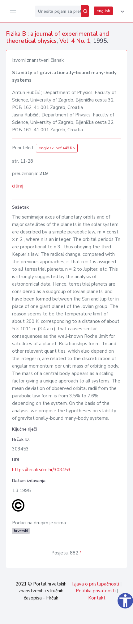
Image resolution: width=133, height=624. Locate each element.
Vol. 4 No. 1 (74, 41)
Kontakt (96, 598)
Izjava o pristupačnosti (95, 584)
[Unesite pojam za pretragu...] (58, 11)
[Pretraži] (85, 11)
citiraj (17, 186)
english (103, 10)
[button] (121, 11)
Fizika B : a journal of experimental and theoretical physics (57, 37)
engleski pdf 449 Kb (57, 148)
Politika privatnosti (96, 591)
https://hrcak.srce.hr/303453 (41, 470)
